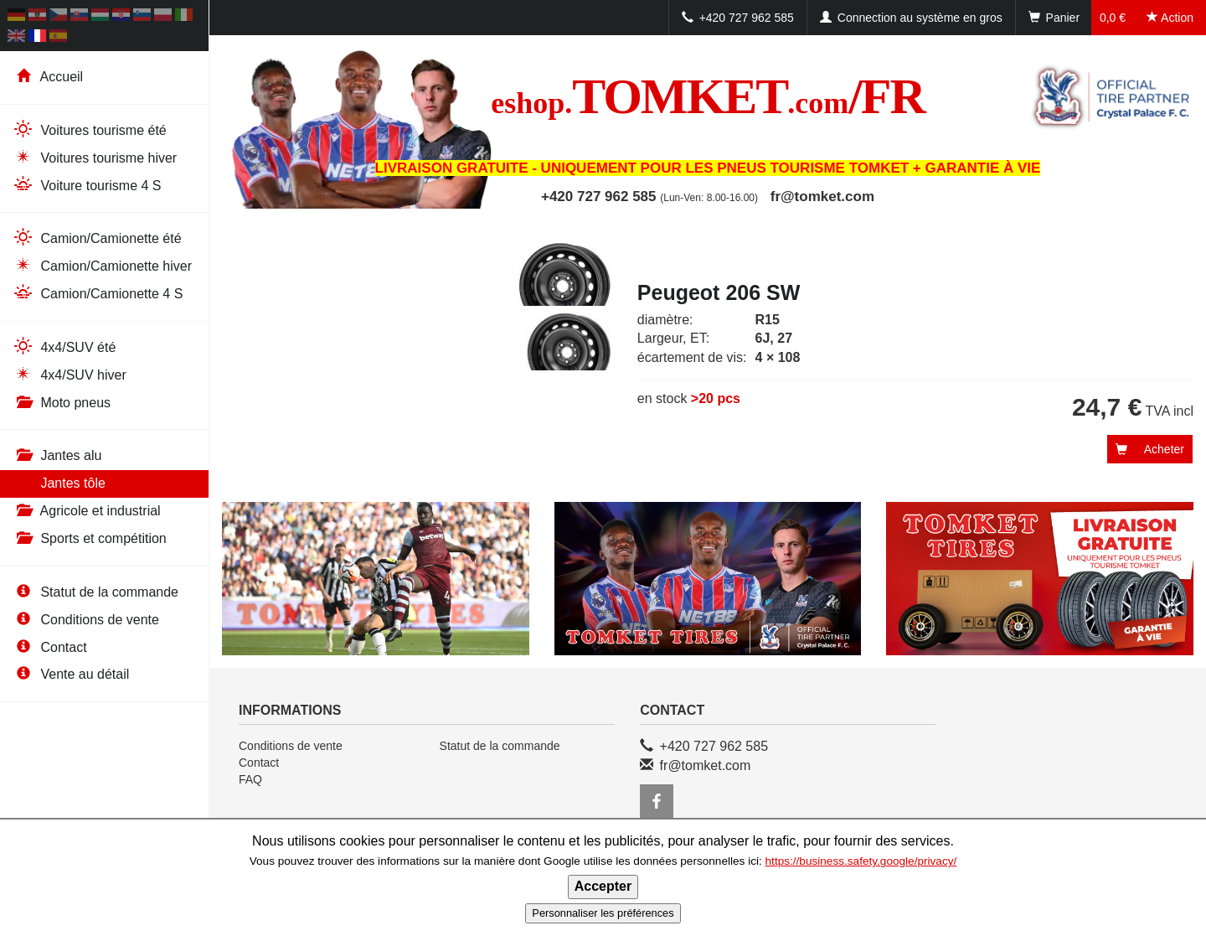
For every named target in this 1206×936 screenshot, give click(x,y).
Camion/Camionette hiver (102, 265)
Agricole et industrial (87, 511)
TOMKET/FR (708, 96)
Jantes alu (57, 455)
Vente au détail (71, 674)
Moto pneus (62, 403)
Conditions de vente (86, 620)
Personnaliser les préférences (602, 913)
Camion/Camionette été (97, 238)
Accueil (48, 77)
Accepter (603, 886)
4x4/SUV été (64, 346)
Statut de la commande (95, 592)
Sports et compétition (90, 538)
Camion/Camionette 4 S (98, 293)
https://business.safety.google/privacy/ (861, 861)
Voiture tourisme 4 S (87, 185)
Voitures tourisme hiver (95, 157)
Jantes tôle (59, 483)
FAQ (250, 779)
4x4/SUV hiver (69, 374)
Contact (50, 647)
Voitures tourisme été (90, 129)
